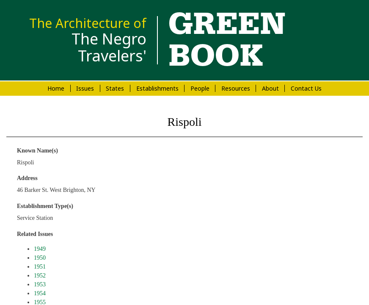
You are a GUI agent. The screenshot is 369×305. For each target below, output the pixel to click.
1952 (40, 275)
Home (55, 88)
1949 (40, 249)
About (270, 88)
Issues (85, 88)
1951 (40, 266)
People (199, 88)
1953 (40, 284)
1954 (40, 293)
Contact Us (306, 88)
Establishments (157, 88)
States (115, 88)
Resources (235, 88)
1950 (40, 258)
